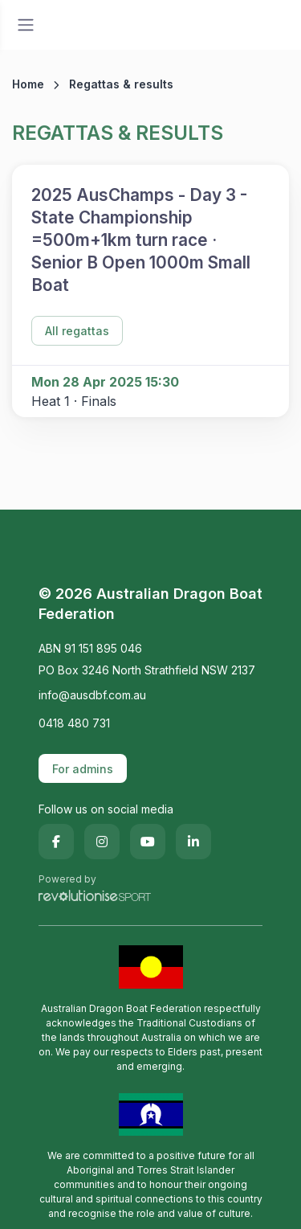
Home (28, 84)
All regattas (77, 331)
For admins (82, 769)
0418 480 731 (74, 723)
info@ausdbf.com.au (92, 695)
